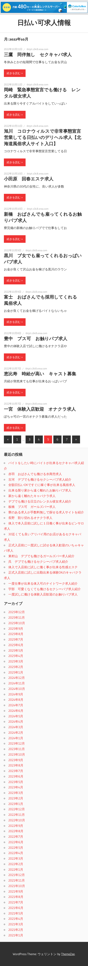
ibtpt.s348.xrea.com (37, 49)
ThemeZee (68, 954)
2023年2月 (15, 798)
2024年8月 (15, 699)
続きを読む (14, 73)
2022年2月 (15, 864)
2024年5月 (15, 716)
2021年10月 (16, 886)
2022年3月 (15, 858)
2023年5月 (15, 782)
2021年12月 (16, 875)
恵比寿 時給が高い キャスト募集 (40, 373)
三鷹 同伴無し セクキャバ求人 (38, 54)
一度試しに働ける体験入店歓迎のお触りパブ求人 (43, 594)
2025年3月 (15, 661)
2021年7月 (15, 902)
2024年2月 (15, 732)
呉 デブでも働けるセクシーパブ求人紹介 (38, 561)
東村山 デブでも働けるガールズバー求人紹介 (41, 556)
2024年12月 (16, 678)
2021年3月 (15, 924)
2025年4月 (15, 656)
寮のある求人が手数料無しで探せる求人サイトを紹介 (46, 512)
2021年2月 (15, 930)
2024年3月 (15, 727)
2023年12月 (16, 743)
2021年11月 (16, 880)
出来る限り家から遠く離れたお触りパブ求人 (39, 490)
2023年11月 (16, 749)
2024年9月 (15, 694)
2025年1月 (15, 672)
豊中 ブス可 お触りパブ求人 (35, 338)
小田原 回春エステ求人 (28, 178)
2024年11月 (16, 683)
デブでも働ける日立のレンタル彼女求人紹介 (39, 501)
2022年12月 (16, 809)
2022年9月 (15, 826)
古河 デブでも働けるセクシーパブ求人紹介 (39, 479)
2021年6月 (15, 908)
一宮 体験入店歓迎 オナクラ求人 (40, 409)
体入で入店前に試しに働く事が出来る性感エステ (43, 567)
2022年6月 (15, 842)
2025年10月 (16, 623)
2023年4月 (15, 787)
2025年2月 (15, 667)
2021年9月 (15, 891)
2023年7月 (15, 771)
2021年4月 (15, 919)
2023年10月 (16, 754)
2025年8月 (15, 634)
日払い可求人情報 (44, 23)
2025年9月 (15, 628)
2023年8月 (15, 765)
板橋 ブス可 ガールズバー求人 (32, 507)
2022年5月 (15, 847)
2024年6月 (15, 711)
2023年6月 (15, 776)
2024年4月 (15, 721)
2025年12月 (16, 612)
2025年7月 (15, 639)
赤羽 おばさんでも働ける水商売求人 (35, 474)
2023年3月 (15, 793)
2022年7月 (15, 836)
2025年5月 (15, 650)
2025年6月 (15, 645)
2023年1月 (15, 804)
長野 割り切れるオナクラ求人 (30, 518)
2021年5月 (15, 913)
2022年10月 (16, 820)
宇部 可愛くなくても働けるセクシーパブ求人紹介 (44, 589)
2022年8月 (15, 831)
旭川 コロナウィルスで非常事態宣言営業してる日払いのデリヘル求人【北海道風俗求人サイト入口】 (42, 137)
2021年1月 (15, 935)
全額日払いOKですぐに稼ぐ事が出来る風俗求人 (41, 485)
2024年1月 (15, 738)
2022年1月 (15, 869)
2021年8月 (15, 897)
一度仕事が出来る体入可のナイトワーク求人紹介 (43, 583)
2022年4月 (15, 853)
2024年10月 (16, 689)
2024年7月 (15, 705)
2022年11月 (16, 815)
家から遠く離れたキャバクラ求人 (32, 496)
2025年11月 (16, 617)
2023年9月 (15, 760)
